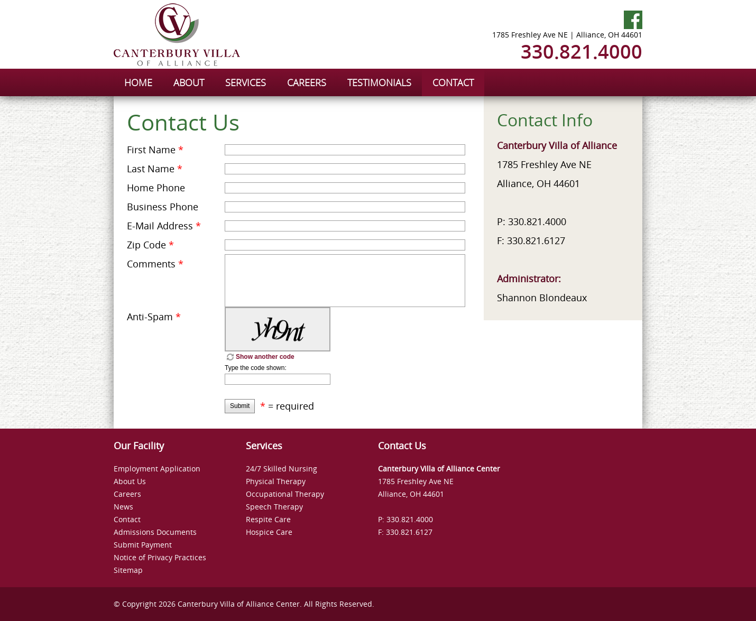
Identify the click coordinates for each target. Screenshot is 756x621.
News (123, 507)
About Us (130, 481)
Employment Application (157, 469)
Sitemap (128, 570)
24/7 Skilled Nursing (281, 469)
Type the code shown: (256, 368)
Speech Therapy (274, 507)
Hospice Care (269, 532)
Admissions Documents (155, 532)
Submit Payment (143, 545)
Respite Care (268, 519)
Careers (127, 494)
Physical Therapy (276, 481)
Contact (127, 519)
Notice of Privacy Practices (160, 557)
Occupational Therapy (285, 494)
